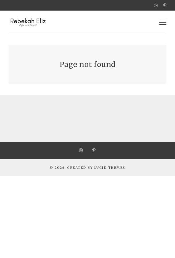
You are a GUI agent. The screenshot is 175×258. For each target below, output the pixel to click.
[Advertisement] (87, 216)
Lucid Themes (109, 168)
